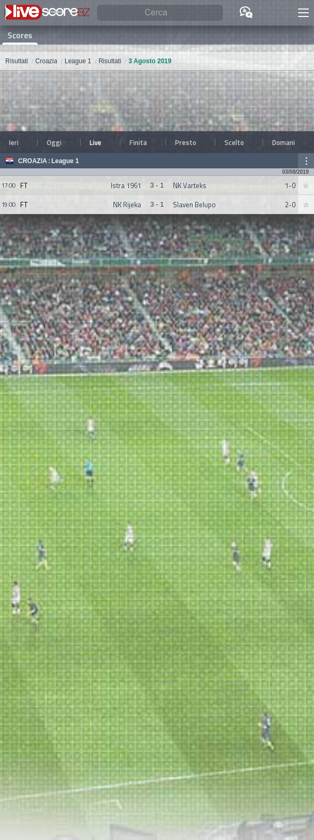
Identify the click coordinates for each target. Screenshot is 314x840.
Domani (283, 142)
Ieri (14, 142)
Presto (185, 142)
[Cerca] (160, 13)
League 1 (65, 161)
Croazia (32, 161)
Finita (138, 142)
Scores (19, 35)
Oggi (54, 142)
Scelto (234, 142)
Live (95, 142)
